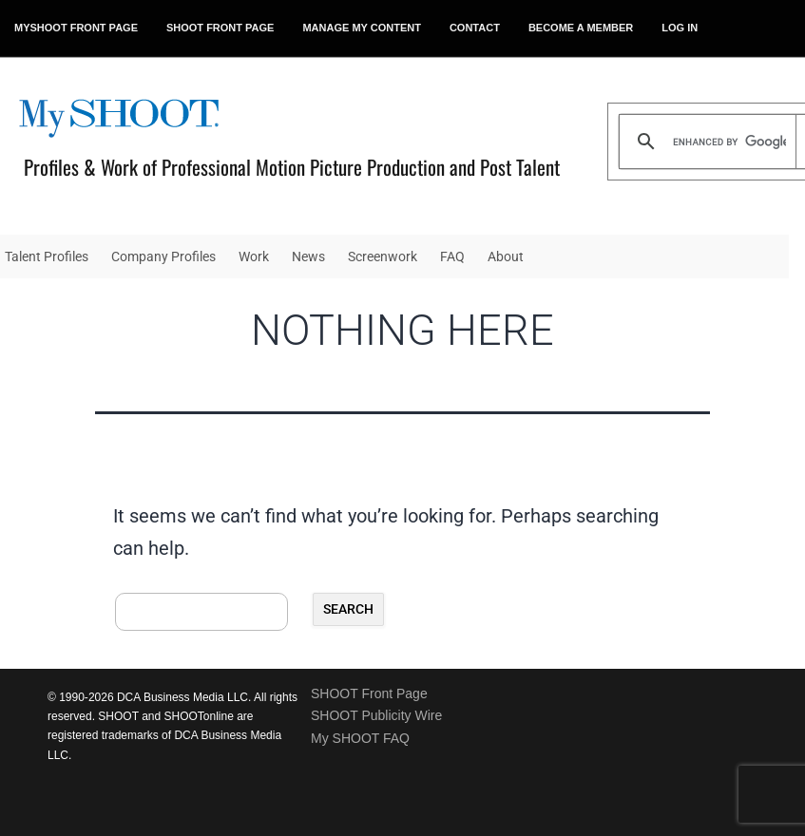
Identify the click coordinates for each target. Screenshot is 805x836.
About (506, 256)
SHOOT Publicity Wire (376, 715)
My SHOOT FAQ (360, 738)
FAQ (452, 256)
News (308, 256)
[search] (729, 141)
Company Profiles (163, 256)
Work (254, 256)
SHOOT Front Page (369, 693)
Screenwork (382, 256)
